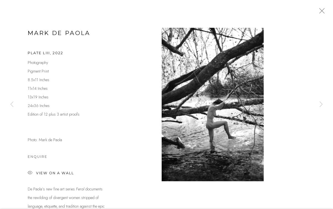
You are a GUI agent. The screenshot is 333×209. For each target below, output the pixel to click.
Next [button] (321, 104)
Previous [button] (12, 104)
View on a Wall (51, 174)
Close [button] (320, 12)
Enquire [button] (37, 157)
